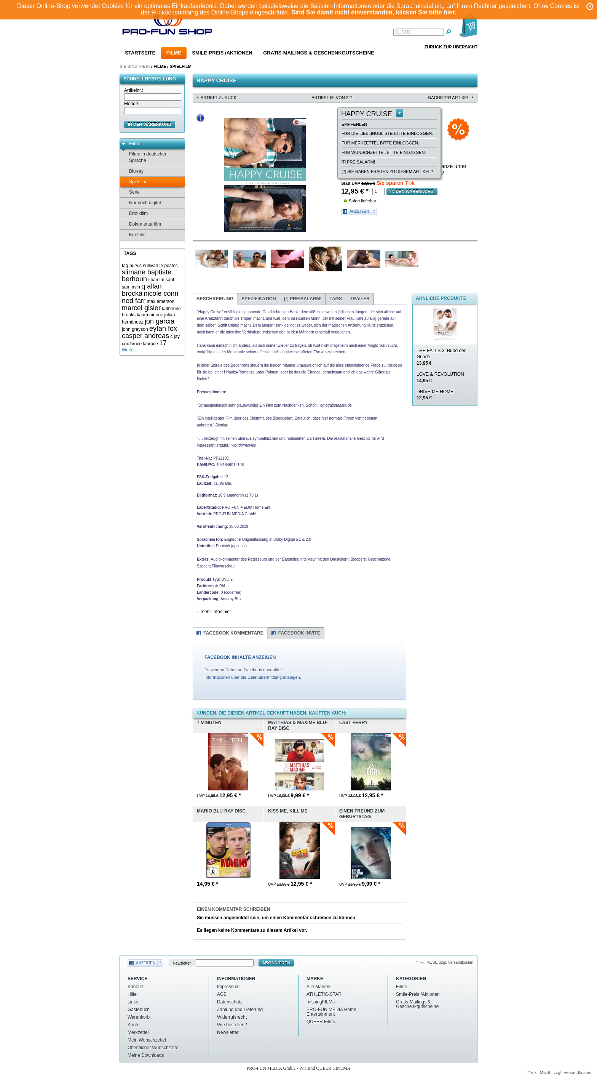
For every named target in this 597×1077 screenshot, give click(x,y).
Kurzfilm (133, 235)
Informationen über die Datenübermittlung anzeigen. (252, 677)
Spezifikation (258, 298)
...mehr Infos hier (214, 611)
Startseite (140, 53)
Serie (131, 192)
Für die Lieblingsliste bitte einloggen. (387, 133)
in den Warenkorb (149, 124)
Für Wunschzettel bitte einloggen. (384, 152)
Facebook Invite (299, 633)
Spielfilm (180, 66)
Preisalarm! (358, 162)
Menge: (131, 103)
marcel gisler (141, 308)
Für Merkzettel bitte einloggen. (380, 143)
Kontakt (135, 986)
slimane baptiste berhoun (146, 275)
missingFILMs (320, 1002)
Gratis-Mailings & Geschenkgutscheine (318, 53)
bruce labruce (144, 343)
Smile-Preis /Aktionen (222, 53)
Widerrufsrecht (232, 1017)
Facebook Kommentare (233, 633)
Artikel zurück (218, 97)
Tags (335, 298)
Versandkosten (577, 1072)
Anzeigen (359, 211)
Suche (403, 32)
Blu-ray (133, 171)
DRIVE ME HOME (435, 395)
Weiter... (130, 350)
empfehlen (354, 124)
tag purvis (132, 265)
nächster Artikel (448, 97)
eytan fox (163, 328)
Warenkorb (139, 1017)
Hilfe (132, 994)
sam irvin (131, 287)
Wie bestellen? (232, 1024)
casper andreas (145, 336)
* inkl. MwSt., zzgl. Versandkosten (444, 962)
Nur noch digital (141, 203)
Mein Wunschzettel (147, 1040)
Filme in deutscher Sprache (144, 157)
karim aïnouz (150, 314)
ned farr (133, 301)
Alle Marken (318, 986)
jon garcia (159, 321)
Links (133, 1002)
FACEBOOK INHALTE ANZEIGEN (240, 657)
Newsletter (182, 963)
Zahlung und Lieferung (240, 1009)
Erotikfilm (135, 213)
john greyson (135, 329)
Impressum (228, 986)
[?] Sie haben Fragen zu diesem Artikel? (387, 171)
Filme (173, 53)
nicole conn (161, 293)
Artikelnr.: (133, 90)
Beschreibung (214, 298)
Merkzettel (138, 1032)
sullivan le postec (160, 265)
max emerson (160, 301)
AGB (222, 994)
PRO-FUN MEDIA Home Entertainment (331, 1012)
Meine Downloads (146, 1055)
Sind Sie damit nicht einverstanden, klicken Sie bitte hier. (373, 12)
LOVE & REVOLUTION (440, 377)
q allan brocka (141, 289)
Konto (133, 1024)
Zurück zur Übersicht (451, 47)
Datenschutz (230, 1002)
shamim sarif (161, 279)
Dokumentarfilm (141, 224)
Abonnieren (276, 962)
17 (163, 343)
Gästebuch (139, 1009)
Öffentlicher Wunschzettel (153, 1047)
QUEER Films (320, 1021)
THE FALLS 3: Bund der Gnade (441, 357)
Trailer (360, 298)
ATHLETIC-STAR (324, 994)
